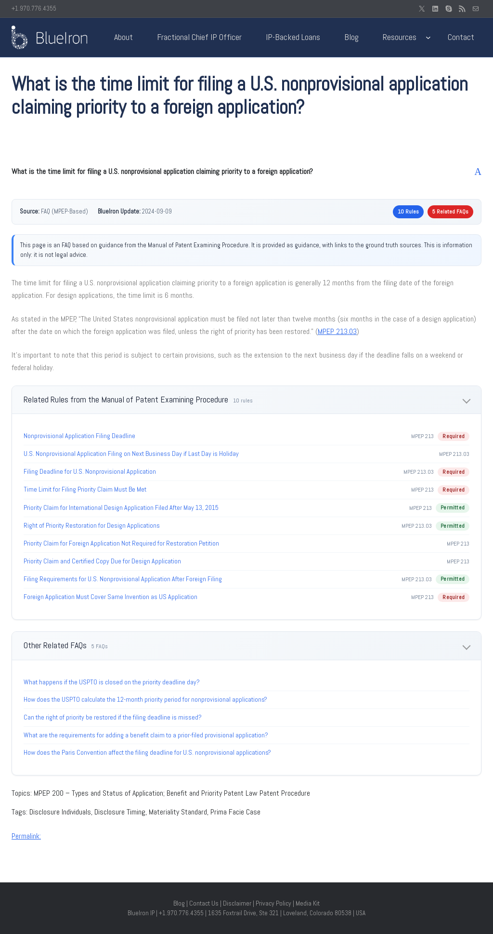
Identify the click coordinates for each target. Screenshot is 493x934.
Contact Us (204, 903)
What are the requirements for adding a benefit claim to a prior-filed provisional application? (146, 735)
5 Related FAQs (450, 211)
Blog (179, 903)
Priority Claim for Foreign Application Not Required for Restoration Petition (121, 543)
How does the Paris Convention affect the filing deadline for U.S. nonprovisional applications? (147, 752)
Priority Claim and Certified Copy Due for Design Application (102, 561)
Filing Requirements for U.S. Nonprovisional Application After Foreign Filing (123, 578)
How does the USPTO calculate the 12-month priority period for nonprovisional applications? (145, 699)
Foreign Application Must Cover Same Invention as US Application (110, 596)
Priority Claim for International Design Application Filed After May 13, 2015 (121, 507)
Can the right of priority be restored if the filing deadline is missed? (113, 717)
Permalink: (26, 836)
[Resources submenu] (428, 37)
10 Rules (408, 211)
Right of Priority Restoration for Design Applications (92, 525)
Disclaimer (237, 903)
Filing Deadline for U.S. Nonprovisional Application (90, 471)
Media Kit (308, 903)
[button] (246, 171)
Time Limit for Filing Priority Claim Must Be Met (85, 489)
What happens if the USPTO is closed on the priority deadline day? (112, 682)
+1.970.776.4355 (34, 8)
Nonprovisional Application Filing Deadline (79, 435)
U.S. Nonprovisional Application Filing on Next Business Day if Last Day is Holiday (131, 453)
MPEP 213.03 (337, 331)
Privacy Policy (273, 903)
